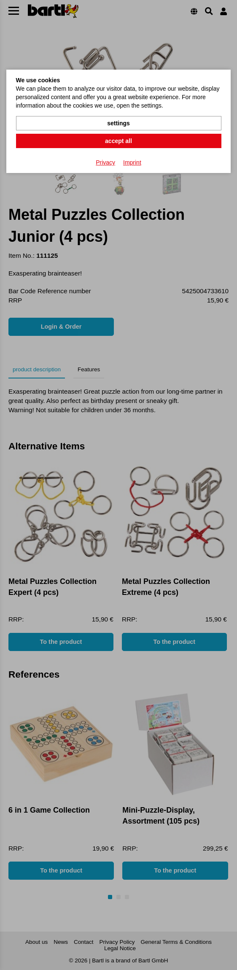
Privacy (105, 162)
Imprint (132, 162)
